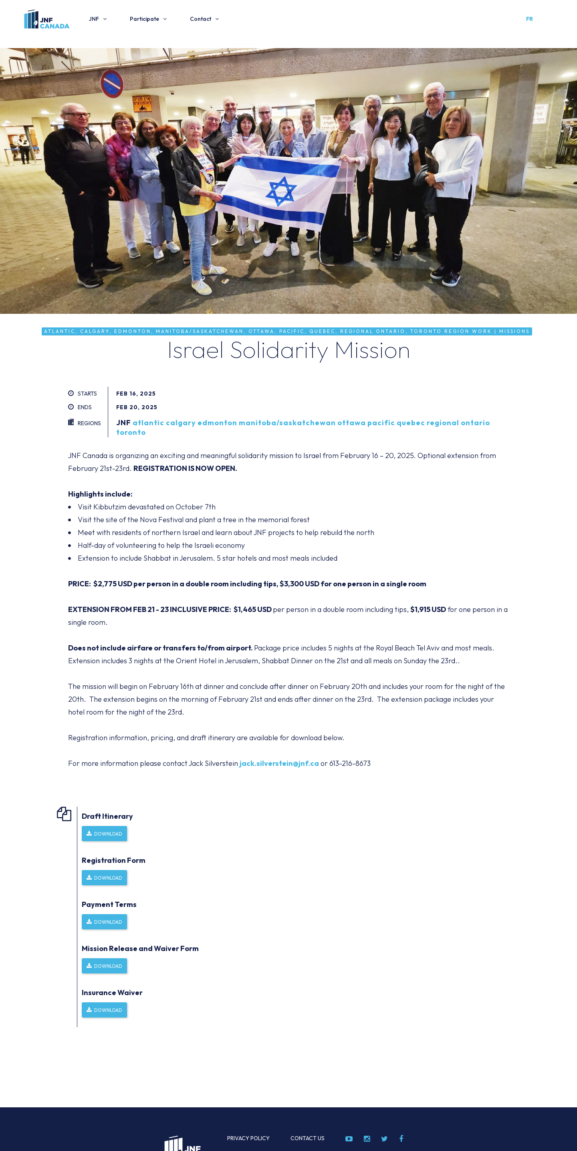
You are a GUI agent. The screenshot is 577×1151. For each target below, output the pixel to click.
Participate (144, 18)
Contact (200, 18)
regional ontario (458, 422)
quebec (411, 422)
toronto (131, 432)
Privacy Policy (248, 1138)
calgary (181, 422)
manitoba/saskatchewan (287, 422)
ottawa (351, 422)
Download (108, 834)
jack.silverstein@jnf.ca (279, 763)
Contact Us (308, 1138)
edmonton (217, 422)
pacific (381, 422)
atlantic (148, 422)
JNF (94, 18)
